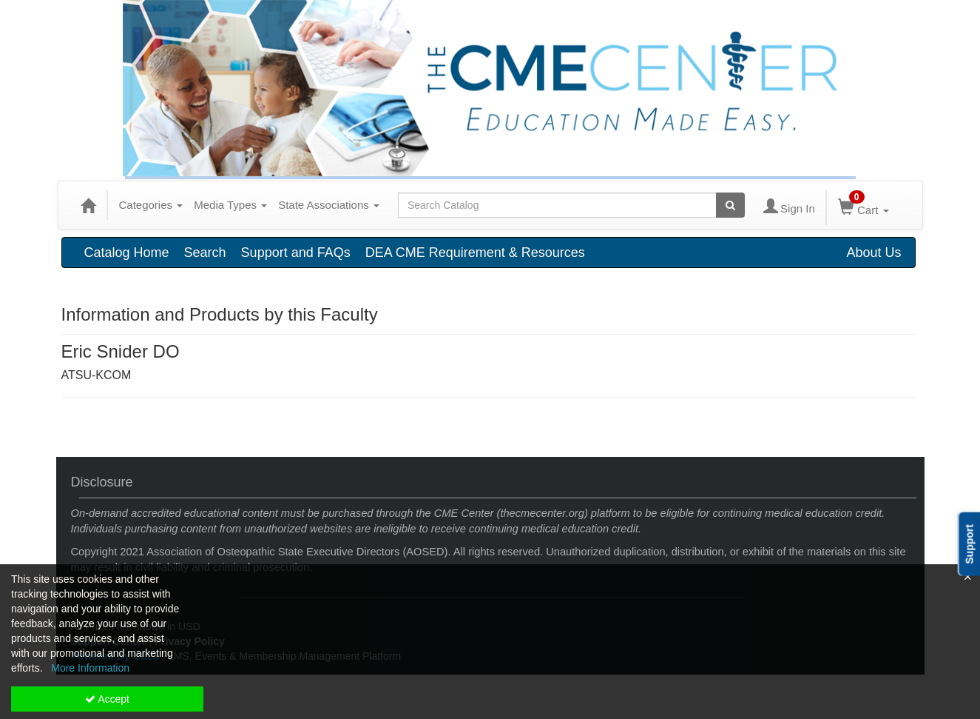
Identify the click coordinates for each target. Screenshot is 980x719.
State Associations (328, 204)
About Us (873, 252)
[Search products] (730, 205)
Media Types (230, 204)
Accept (107, 699)
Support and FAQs (296, 252)
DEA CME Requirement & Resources (475, 252)
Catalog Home (126, 252)
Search (205, 252)
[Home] (88, 205)
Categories (151, 204)
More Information (90, 668)
